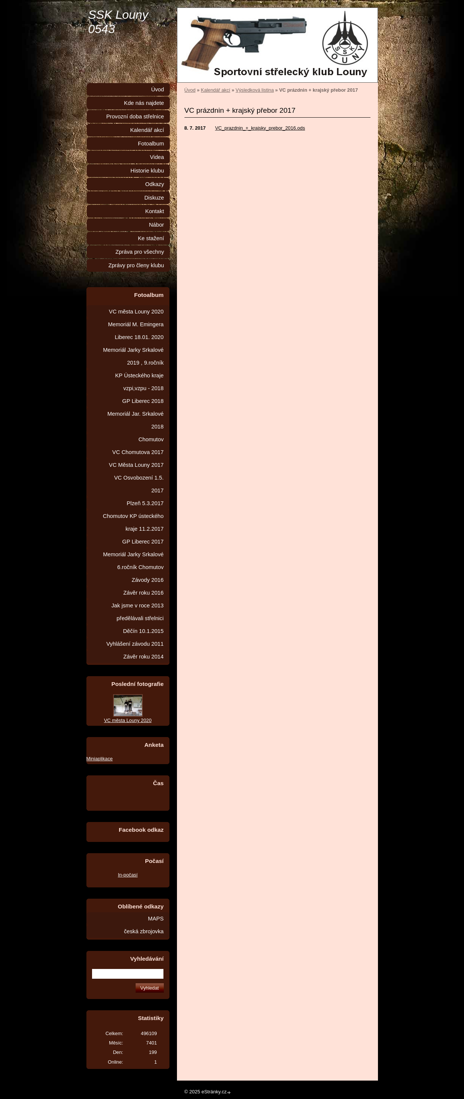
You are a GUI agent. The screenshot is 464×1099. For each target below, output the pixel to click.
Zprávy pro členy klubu (136, 265)
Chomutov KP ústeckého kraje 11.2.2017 (133, 522)
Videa (157, 157)
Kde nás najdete (144, 103)
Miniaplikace (99, 758)
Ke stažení (151, 238)
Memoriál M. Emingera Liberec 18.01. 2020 (135, 330)
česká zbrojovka (144, 931)
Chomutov (150, 439)
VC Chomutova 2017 (138, 452)
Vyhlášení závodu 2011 (134, 644)
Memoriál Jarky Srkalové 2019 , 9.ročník (133, 356)
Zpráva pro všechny (139, 252)
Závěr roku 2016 (143, 593)
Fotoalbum (151, 144)
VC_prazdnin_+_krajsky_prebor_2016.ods (260, 128)
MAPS (156, 919)
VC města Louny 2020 (136, 312)
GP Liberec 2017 (142, 542)
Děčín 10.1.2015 (143, 631)
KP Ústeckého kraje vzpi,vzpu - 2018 (139, 381)
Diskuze (154, 198)
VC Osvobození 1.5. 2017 (139, 484)
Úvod (190, 90)
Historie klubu (147, 171)
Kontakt (154, 211)
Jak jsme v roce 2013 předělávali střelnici (137, 611)
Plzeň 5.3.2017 (145, 503)
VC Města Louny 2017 (136, 465)
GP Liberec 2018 (142, 401)
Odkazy (154, 184)
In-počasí (128, 875)
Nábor (156, 225)
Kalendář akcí (215, 90)
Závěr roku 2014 (143, 657)
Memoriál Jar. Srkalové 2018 (135, 420)
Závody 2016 (147, 580)
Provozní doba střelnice (135, 117)
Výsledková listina (255, 90)
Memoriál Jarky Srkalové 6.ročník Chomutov (133, 560)
